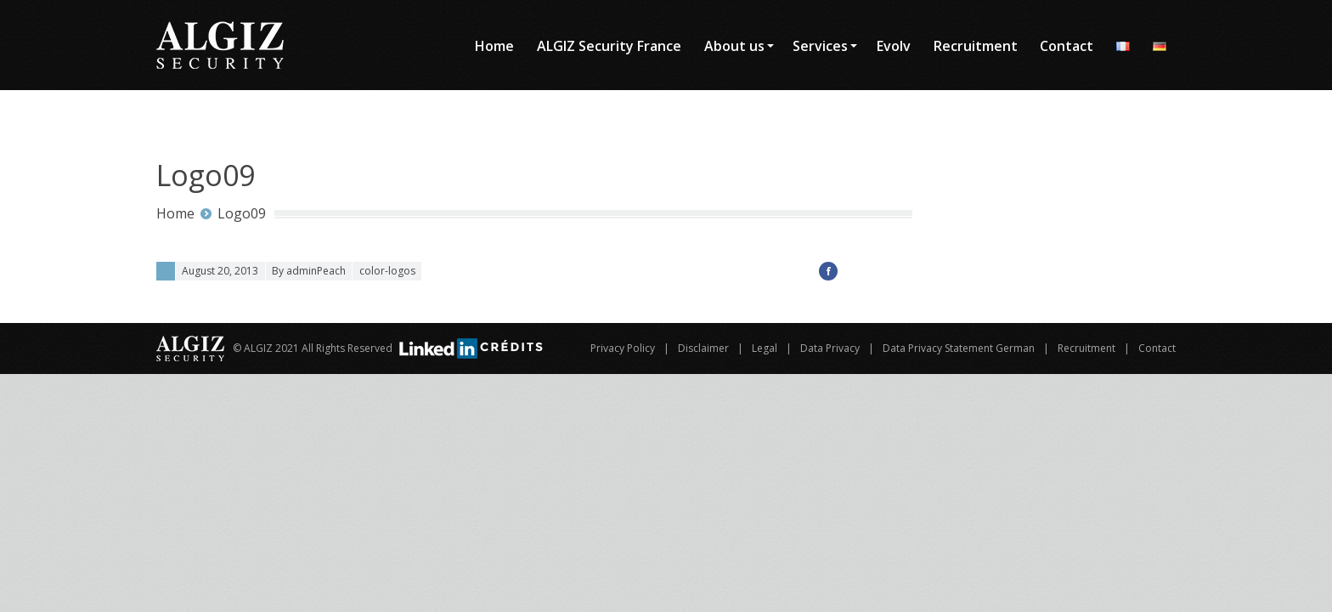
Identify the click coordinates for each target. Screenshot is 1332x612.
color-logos (387, 271)
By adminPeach (309, 271)
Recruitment (1086, 348)
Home (175, 213)
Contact (1157, 348)
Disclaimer (703, 348)
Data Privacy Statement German (959, 348)
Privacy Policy (622, 348)
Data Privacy (830, 348)
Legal (764, 348)
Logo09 (241, 213)
